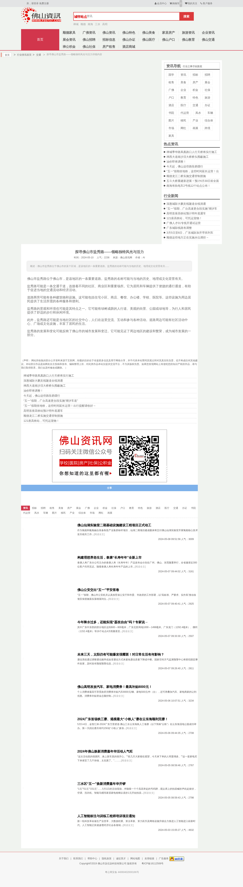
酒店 (171, 105)
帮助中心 (92, 858)
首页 (40, 39)
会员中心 (160, 3)
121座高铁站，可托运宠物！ (184, 218)
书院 (171, 112)
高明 (104, 24)
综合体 (209, 120)
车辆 (210, 112)
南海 (90, 24)
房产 (195, 82)
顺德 (83, 24)
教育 (183, 97)
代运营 (185, 112)
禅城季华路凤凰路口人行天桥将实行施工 (191, 152)
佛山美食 (148, 32)
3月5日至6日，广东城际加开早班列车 (189, 232)
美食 (183, 82)
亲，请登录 (33, 3)
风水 (198, 112)
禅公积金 (69, 46)
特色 (195, 97)
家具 (171, 135)
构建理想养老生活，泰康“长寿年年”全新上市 (109, 557)
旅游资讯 (188, 32)
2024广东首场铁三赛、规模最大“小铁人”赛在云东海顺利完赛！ (122, 719)
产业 (195, 120)
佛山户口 (168, 39)
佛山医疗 (148, 39)
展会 (207, 82)
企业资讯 (208, 32)
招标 (195, 74)
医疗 (183, 105)
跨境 (207, 128)
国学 (171, 74)
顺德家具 (69, 32)
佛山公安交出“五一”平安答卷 (98, 590)
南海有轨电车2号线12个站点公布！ (188, 185)
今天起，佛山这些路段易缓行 (184, 166)
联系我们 (78, 858)
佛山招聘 (89, 39)
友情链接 (149, 858)
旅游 (207, 97)
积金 (195, 90)
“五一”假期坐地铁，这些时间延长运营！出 (192, 171)
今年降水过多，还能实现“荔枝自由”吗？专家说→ (112, 622)
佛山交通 (208, 39)
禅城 (76, 24)
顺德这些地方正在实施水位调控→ (187, 237)
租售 (171, 82)
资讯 (183, 74)
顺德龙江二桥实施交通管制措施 (186, 176)
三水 (97, 24)
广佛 (171, 90)
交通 (37, 55)
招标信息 (108, 39)
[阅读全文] (99, 534)
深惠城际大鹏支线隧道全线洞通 (186, 203)
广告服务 (163, 858)
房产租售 (108, 46)
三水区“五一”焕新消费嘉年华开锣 (101, 783)
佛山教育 (188, 39)
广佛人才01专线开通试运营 (183, 223)
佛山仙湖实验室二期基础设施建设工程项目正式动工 (114, 525)
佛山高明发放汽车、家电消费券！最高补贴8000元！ (114, 686)
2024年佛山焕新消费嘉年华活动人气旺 (105, 751)
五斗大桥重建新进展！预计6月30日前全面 (192, 180)
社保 (207, 90)
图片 (171, 120)
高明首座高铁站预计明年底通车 (186, 213)
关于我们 (63, 858)
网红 (183, 128)
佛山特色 (128, 32)
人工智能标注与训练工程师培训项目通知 (106, 816)
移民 (183, 120)
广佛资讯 (89, 32)
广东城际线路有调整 (179, 227)
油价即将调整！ (176, 161)
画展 (195, 128)
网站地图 (135, 858)
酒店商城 (128, 46)
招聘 (207, 74)
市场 (171, 128)
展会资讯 (69, 39)
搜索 (186, 16)
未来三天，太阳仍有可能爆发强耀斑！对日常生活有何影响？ (120, 654)
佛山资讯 (108, 32)
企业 (183, 90)
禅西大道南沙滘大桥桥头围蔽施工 (187, 156)
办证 (207, 105)
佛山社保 (89, 46)
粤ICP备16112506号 (152, 863)
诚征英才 (121, 858)
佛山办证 (128, 39)
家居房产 (168, 32)
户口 (171, 97)
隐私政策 (106, 858)
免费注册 (44, 3)
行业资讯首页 (23, 55)
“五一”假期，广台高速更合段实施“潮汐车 (191, 208)
